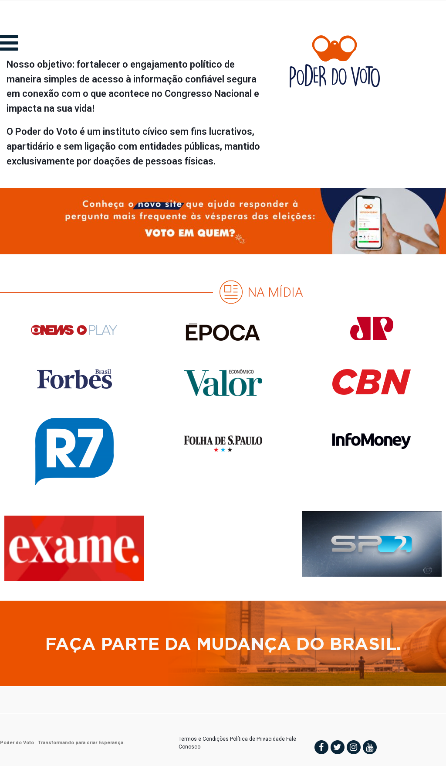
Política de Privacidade (257, 739)
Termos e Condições (204, 739)
